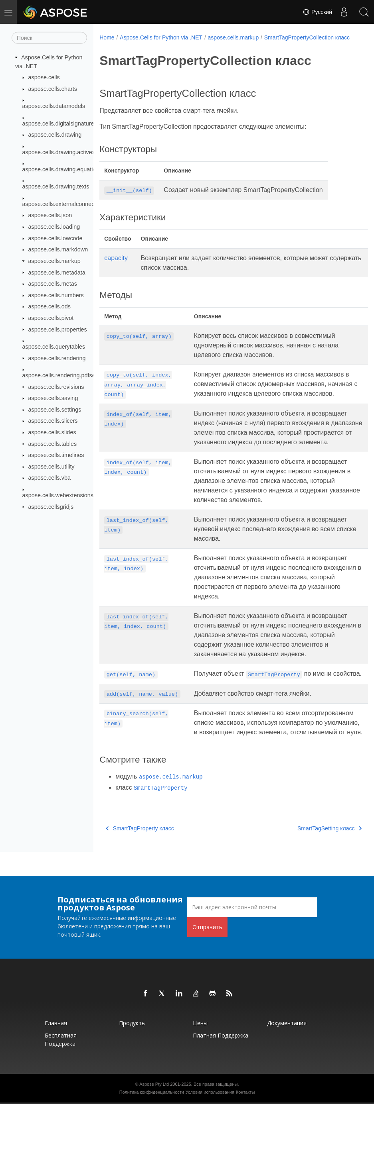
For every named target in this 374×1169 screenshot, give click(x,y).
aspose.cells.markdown (58, 249)
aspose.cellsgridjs (51, 506)
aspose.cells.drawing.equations (62, 169)
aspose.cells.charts (52, 89)
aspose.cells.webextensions (57, 495)
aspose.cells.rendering (57, 358)
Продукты (132, 1088)
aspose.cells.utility (51, 466)
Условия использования (210, 1157)
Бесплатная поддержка (61, 1105)
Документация (287, 1088)
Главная (56, 1088)
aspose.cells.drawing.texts (55, 186)
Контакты (245, 1157)
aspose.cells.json (50, 215)
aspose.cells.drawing (55, 134)
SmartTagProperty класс (140, 893)
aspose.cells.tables (52, 443)
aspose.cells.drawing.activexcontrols (68, 152)
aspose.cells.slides (52, 432)
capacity (116, 266)
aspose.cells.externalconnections (64, 204)
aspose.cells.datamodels (53, 106)
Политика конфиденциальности (151, 1157)
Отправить (207, 992)
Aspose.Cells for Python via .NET (161, 37)
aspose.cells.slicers (53, 421)
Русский (317, 12)
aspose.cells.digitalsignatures (59, 123)
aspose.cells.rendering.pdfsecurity (65, 375)
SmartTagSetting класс (311, 893)
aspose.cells (44, 77)
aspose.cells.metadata (56, 272)
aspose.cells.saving (53, 398)
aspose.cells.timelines (56, 455)
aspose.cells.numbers (56, 295)
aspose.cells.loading (54, 227)
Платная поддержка (220, 1100)
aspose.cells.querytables (53, 346)
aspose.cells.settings (54, 409)
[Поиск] (49, 38)
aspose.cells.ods (49, 306)
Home (106, 37)
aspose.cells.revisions (56, 386)
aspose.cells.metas (52, 283)
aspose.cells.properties (57, 329)
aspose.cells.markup (54, 261)
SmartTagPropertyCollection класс (147, 46)
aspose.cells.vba (49, 478)
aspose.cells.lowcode (55, 238)
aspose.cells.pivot (51, 318)
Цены (200, 1088)
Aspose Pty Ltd (154, 1149)
